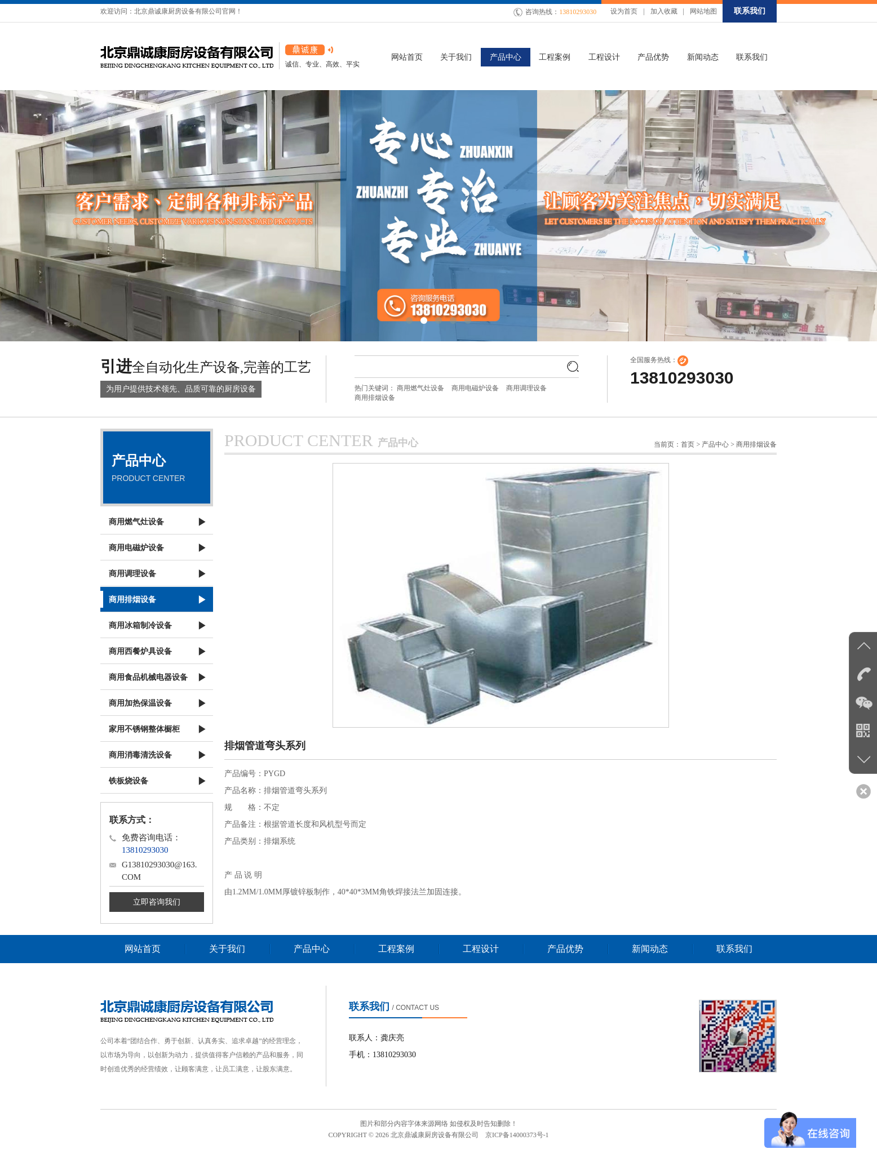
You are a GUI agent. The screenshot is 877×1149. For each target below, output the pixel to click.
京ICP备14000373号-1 (517, 1135)
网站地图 (703, 11)
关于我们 (227, 949)
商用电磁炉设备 (475, 388)
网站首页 (143, 949)
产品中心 (312, 949)
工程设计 (481, 949)
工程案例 (396, 949)
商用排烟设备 (375, 398)
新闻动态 (650, 949)
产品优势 (565, 949)
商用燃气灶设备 (420, 388)
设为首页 (623, 11)
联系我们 (749, 11)
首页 (687, 444)
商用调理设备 (526, 388)
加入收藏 (663, 11)
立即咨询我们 (156, 902)
